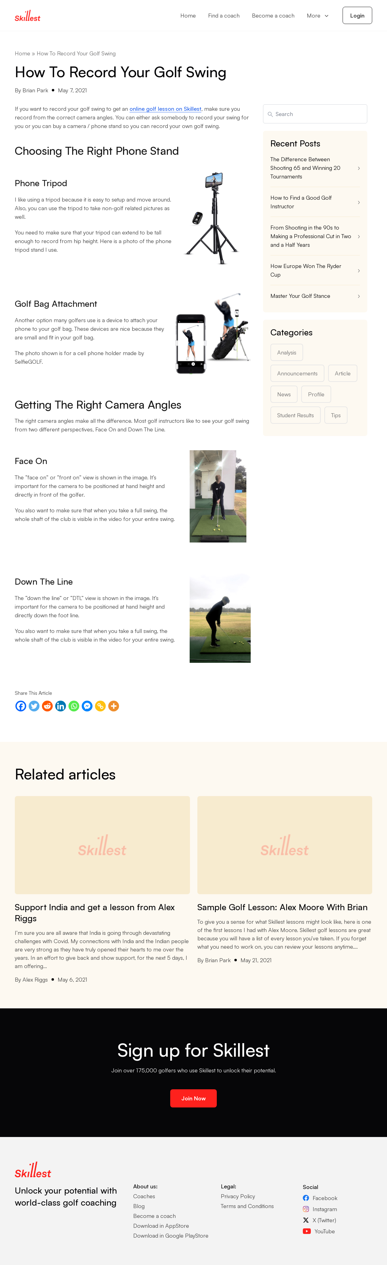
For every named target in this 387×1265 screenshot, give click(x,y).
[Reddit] (47, 706)
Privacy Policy (238, 1196)
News (284, 394)
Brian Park (35, 90)
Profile (316, 394)
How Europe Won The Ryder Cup (305, 270)
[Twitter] (34, 706)
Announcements (297, 373)
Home (188, 15)
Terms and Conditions (247, 1206)
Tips (336, 415)
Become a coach (273, 15)
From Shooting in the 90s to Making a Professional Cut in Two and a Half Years (310, 236)
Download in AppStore (161, 1225)
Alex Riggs (35, 979)
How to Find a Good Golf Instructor (301, 202)
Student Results (295, 415)
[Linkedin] (60, 706)
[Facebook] (20, 706)
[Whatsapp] (73, 706)
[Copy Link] (100, 706)
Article (343, 373)
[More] (113, 706)
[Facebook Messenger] (87, 706)
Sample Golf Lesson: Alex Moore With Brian (282, 907)
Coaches (144, 1196)
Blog (139, 1206)
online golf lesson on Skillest (165, 108)
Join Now (193, 1098)
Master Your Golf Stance (300, 295)
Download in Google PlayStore (170, 1235)
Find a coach (224, 15)
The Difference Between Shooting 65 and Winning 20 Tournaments (305, 168)
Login (357, 15)
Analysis (286, 352)
